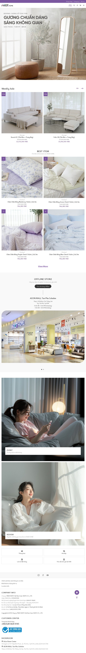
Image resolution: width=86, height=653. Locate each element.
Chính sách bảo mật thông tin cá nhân (12, 581)
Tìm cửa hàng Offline (43, 286)
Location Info (5, 586)
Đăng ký (76, 1)
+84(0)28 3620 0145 (10, 623)
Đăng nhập (69, 1)
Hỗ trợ (82, 1)
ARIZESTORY (70, 5)
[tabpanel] (43, 330)
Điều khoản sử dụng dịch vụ (9, 583)
